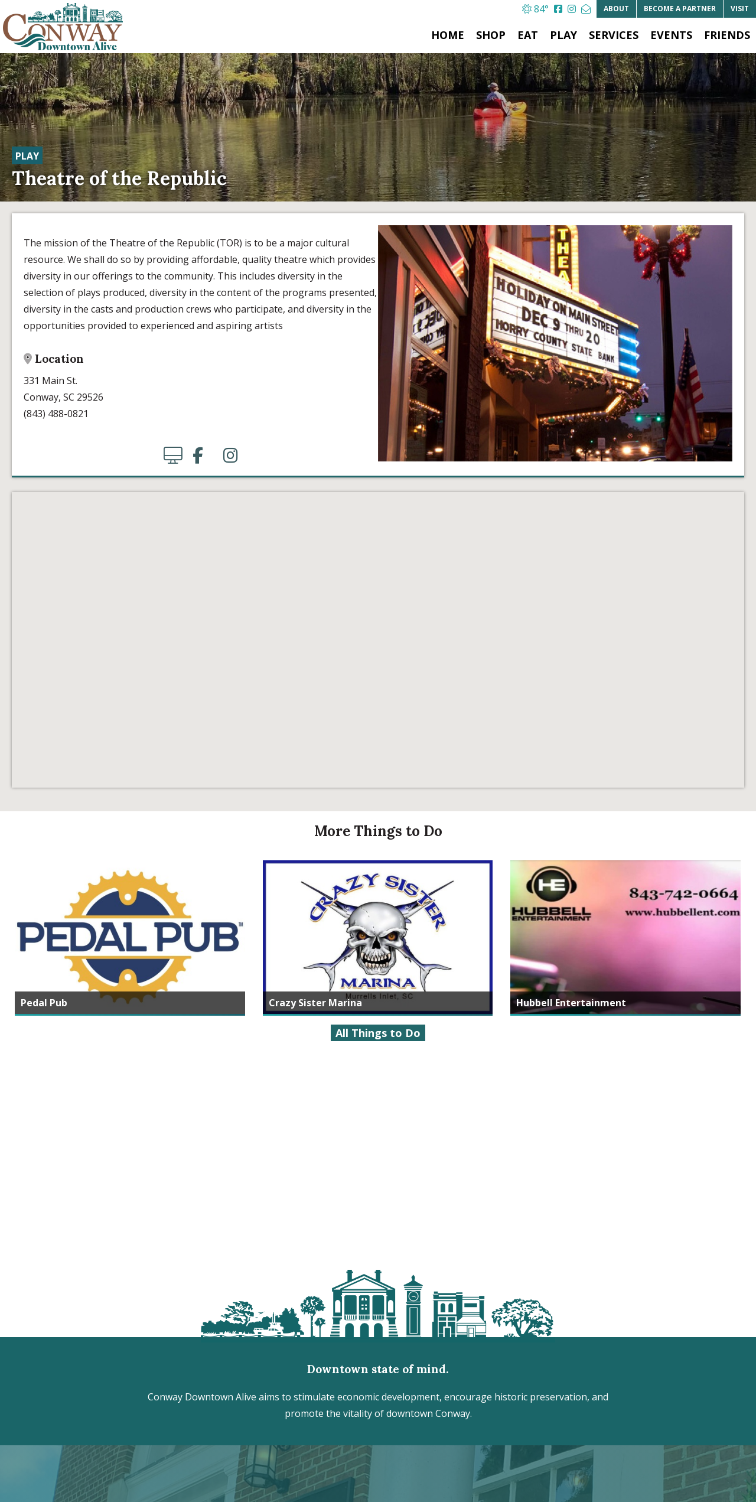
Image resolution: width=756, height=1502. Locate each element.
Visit (740, 9)
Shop (491, 35)
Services (613, 35)
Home (447, 35)
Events (671, 35)
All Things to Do (378, 1033)
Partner (680, 9)
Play (563, 35)
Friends (727, 35)
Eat (527, 35)
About (616, 9)
